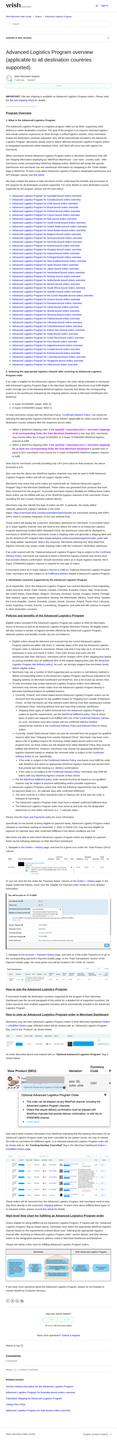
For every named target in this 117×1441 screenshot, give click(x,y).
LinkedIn (17, 1301)
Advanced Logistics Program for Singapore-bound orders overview (47, 360)
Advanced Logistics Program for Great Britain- (49, 230)
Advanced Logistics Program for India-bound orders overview (44, 364)
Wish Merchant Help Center (18, 16)
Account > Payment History (39, 954)
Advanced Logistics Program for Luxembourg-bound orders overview (49, 356)
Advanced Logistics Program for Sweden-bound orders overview (46, 291)
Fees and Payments (34, 817)
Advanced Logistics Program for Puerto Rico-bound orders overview (48, 330)
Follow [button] (58, 86)
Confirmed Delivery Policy (76, 414)
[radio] (50, 1319)
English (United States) (95, 1434)
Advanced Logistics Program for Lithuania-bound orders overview (47, 322)
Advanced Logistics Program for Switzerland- (48, 272)
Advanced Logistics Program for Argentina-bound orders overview (47, 345)
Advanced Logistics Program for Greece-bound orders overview (46, 299)
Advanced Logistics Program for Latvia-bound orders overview (45, 307)
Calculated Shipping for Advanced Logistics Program (34, 1398)
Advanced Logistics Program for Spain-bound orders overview (45, 264)
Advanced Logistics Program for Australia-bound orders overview (46, 195)
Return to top (14, 1345)
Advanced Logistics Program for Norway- (46, 276)
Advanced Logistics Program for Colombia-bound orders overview (47, 326)
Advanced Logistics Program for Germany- (47, 238)
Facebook (8, 1301)
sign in (16, 1369)
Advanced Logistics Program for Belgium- (46, 234)
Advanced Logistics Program (58, 16)
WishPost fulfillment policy (76, 714)
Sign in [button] (104, 5)
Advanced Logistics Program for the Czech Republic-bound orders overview (52, 295)
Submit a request (71, 1335)
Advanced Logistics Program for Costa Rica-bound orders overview (48, 337)
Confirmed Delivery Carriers (94, 718)
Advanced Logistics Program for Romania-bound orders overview (47, 303)
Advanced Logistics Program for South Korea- (49, 222)
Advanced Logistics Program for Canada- (46, 199)
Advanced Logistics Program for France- (46, 215)
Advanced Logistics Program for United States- (49, 226)
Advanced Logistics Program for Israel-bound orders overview (45, 333)
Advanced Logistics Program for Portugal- (46, 257)
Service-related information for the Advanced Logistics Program (39, 1386)
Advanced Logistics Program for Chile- (45, 203)
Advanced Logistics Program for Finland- (46, 211)
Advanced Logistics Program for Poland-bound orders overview (46, 318)
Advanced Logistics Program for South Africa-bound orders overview (48, 287)
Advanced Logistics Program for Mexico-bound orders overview (46, 284)
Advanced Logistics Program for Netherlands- (48, 280)
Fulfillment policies (58, 573)
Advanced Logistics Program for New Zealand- (49, 261)
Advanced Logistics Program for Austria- (45, 245)
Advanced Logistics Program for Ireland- (45, 253)
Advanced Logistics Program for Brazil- (45, 207)
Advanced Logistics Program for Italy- (44, 218)
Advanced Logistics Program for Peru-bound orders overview (44, 341)
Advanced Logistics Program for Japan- (45, 268)
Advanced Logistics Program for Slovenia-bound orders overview (46, 314)
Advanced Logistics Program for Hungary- (46, 249)
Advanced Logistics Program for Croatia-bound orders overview (46, 349)
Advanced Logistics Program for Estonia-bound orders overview (46, 353)
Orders (38, 16)
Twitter (13, 1301)
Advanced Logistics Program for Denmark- (47, 241)
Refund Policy (89, 725)
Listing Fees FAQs (16, 1404)
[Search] (58, 24)
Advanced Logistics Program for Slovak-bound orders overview (45, 310)
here (106, 679)
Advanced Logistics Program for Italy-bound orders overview (38, 1410)
